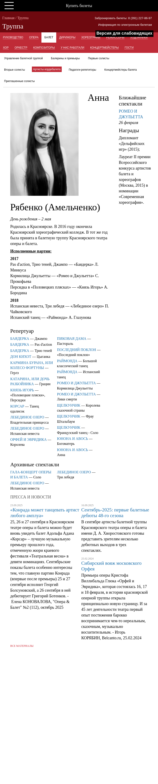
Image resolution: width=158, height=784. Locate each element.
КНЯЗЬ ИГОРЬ (22, 390)
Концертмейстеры (104, 47)
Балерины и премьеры (65, 58)
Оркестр (21, 47)
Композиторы (44, 47)
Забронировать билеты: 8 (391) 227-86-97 (123, 18)
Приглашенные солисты (19, 81)
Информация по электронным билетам (125, 24)
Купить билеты (79, 5)
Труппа (22, 18)
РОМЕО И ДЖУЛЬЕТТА (76, 383)
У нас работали (72, 47)
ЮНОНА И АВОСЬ (72, 439)
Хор (6, 47)
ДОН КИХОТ (20, 356)
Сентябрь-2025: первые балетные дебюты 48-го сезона (115, 512)
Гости (129, 47)
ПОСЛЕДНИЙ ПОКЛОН (76, 350)
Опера (33, 37)
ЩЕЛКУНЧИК (68, 405)
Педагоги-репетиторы (82, 69)
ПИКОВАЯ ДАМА (71, 338)
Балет (48, 37)
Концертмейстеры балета (120, 69)
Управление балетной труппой (23, 58)
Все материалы (21, 645)
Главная (8, 18)
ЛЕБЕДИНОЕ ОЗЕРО (27, 417)
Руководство (13, 37)
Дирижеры (67, 37)
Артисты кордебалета (47, 69)
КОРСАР (17, 406)
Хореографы (90, 37)
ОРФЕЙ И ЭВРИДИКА (28, 439)
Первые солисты (98, 58)
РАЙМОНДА (67, 361)
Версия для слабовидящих (124, 33)
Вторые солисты (14, 69)
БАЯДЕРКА (19, 338)
